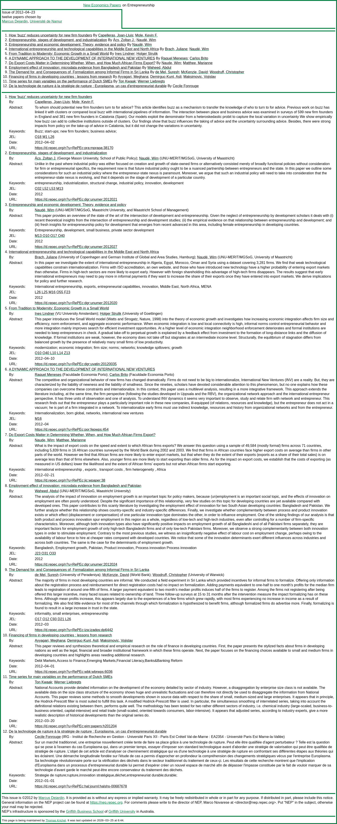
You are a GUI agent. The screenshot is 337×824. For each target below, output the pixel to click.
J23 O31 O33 (45, 553)
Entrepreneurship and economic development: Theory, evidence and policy (67, 44)
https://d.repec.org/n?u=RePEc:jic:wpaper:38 (70, 480)
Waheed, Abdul (159, 67)
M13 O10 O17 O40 (50, 236)
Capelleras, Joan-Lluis (115, 35)
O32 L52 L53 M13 (49, 188)
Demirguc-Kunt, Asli (165, 77)
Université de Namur (46, 21)
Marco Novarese (216, 802)
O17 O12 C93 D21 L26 (53, 619)
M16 (38, 419)
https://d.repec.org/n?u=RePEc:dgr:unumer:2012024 (76, 564)
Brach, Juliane (176, 49)
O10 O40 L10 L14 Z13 (52, 353)
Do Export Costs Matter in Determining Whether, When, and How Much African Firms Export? (82, 63)
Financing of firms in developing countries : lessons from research (60, 77)
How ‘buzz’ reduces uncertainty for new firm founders (50, 35)
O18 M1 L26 (44, 137)
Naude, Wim (171, 63)
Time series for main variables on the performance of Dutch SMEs (60, 81)
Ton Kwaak (127, 81)
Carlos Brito (199, 58)
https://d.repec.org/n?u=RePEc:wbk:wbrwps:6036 (74, 672)
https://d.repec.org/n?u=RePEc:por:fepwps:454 (72, 429)
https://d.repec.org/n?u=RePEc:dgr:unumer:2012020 (76, 303)
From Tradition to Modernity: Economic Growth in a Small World (59, 54)
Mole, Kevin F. (146, 35)
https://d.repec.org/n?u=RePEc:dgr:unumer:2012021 (76, 199)
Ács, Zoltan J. (124, 40)
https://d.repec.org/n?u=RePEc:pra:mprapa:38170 (74, 148)
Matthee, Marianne (197, 63)
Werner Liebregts (151, 81)
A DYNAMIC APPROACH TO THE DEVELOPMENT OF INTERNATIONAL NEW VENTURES (82, 58)
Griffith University (121, 811)
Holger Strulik (147, 54)
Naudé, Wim (146, 40)
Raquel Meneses (174, 58)
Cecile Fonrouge (186, 86)
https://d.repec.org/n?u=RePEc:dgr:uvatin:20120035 (76, 364)
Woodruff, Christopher (227, 72)
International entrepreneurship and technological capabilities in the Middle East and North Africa (84, 49)
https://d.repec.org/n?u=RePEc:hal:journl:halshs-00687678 (81, 786)
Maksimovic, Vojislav (199, 77)
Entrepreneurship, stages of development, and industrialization (58, 40)
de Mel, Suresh (167, 72)
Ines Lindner (124, 54)
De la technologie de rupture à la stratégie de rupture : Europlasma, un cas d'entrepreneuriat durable (88, 86)
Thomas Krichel (55, 820)
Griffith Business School (85, 811)
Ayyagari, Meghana (133, 77)
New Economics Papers (102, 5)
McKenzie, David (194, 72)
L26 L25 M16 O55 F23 (52, 292)
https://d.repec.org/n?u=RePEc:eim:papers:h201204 (76, 726)
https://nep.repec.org (106, 802)
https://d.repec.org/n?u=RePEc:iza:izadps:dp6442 (74, 630)
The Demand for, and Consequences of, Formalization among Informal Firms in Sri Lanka (79, 72)
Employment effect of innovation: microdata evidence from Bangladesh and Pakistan (75, 67)
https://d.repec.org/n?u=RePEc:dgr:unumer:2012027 (76, 247)
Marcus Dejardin (15, 21)
